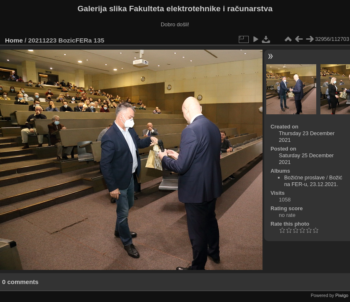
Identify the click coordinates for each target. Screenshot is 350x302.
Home (14, 40)
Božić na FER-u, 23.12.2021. (313, 180)
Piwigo (341, 295)
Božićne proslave (304, 177)
